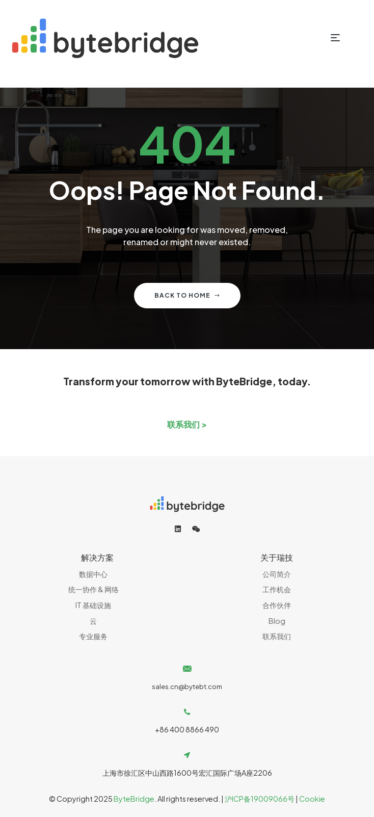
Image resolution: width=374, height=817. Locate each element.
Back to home (187, 295)
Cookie (312, 798)
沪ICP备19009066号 (260, 798)
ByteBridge (134, 798)
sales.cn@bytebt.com (187, 686)
